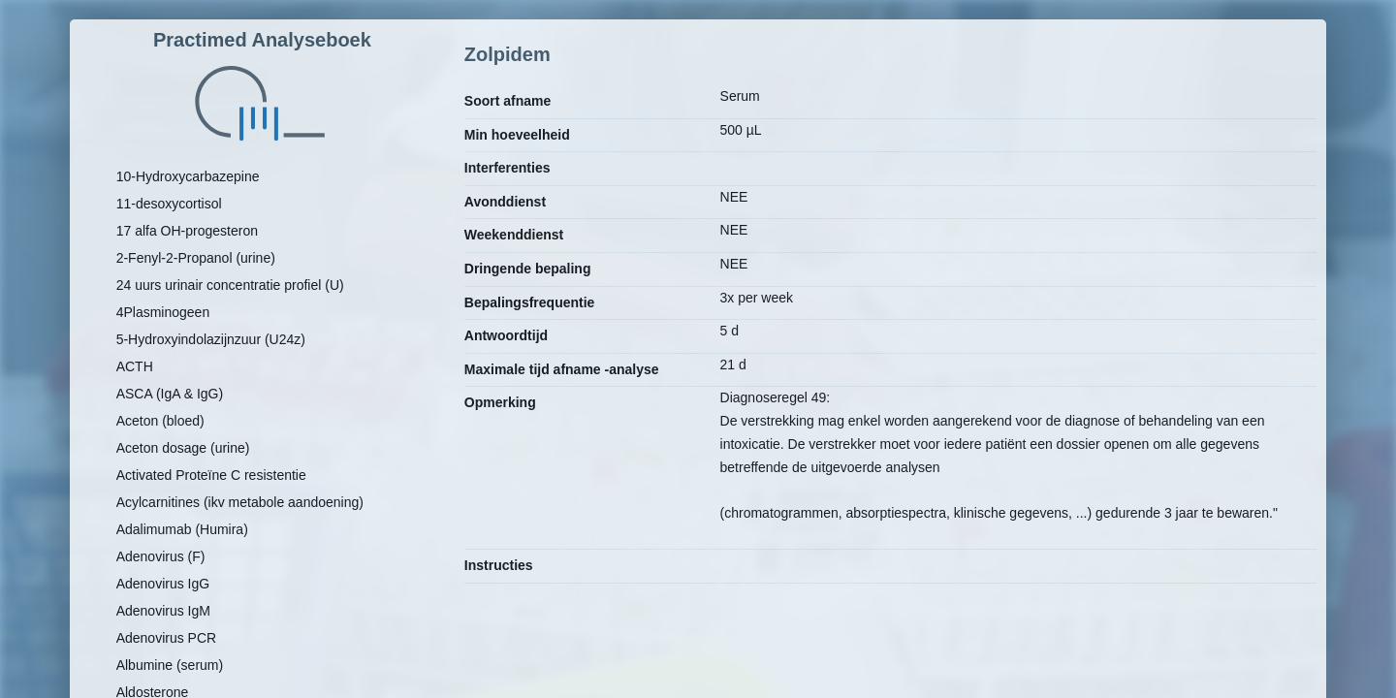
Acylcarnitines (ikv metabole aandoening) (240, 502)
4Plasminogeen (163, 312)
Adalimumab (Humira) (182, 529)
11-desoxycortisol (169, 203)
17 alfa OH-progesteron (187, 230)
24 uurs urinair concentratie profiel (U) (230, 285)
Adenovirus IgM (163, 611)
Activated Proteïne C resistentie (211, 475)
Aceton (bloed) (160, 420)
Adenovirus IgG (163, 583)
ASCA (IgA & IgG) (170, 393)
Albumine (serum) (169, 665)
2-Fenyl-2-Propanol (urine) (195, 258)
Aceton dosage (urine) (183, 448)
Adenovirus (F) (161, 556)
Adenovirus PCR (166, 638)
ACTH (134, 366)
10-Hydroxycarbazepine (188, 176)
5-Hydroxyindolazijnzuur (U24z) (210, 339)
